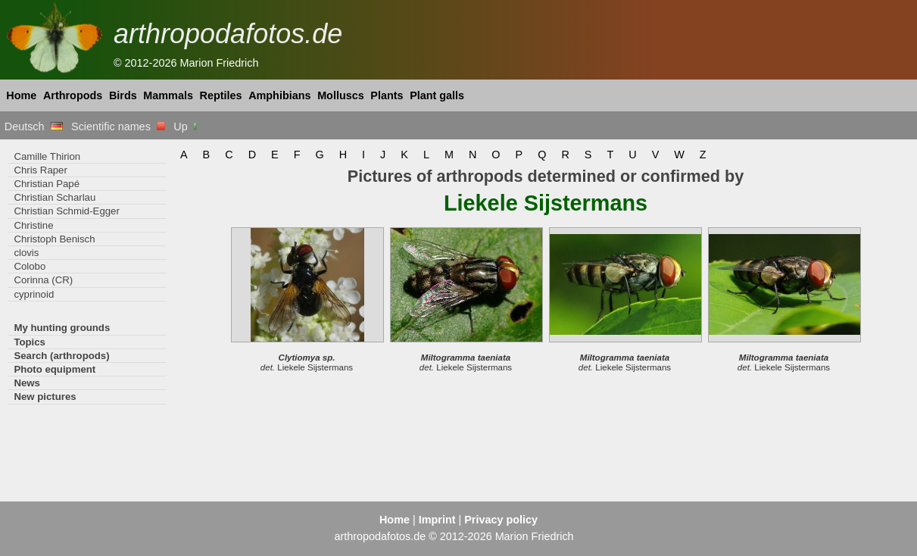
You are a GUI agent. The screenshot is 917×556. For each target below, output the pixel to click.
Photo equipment (54, 369)
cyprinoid (34, 294)
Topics (29, 342)
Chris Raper (40, 170)
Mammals (168, 95)
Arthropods (72, 95)
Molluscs (340, 95)
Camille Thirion (47, 156)
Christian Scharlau (54, 197)
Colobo (29, 266)
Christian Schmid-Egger (66, 211)
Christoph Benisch (54, 239)
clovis (26, 252)
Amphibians (279, 95)
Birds (123, 95)
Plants (386, 95)
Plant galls (437, 95)
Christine (33, 225)
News (27, 383)
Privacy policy (501, 520)
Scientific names (118, 126)
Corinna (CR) (43, 280)
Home (21, 95)
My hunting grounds (62, 327)
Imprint (437, 520)
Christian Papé (47, 183)
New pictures (45, 396)
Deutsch (34, 126)
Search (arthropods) (61, 355)
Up (185, 126)
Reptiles (221, 95)
